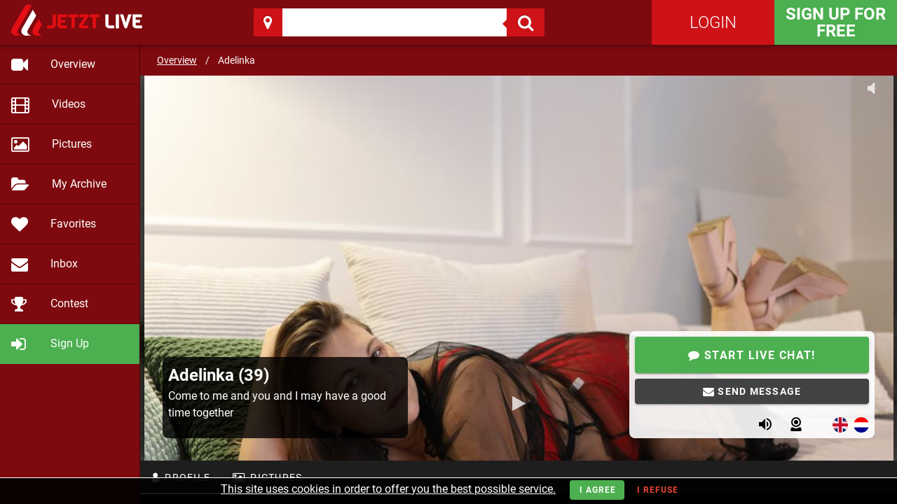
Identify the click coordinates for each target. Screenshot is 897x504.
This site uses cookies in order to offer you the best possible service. (388, 489)
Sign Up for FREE (836, 22)
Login (713, 22)
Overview (177, 60)
